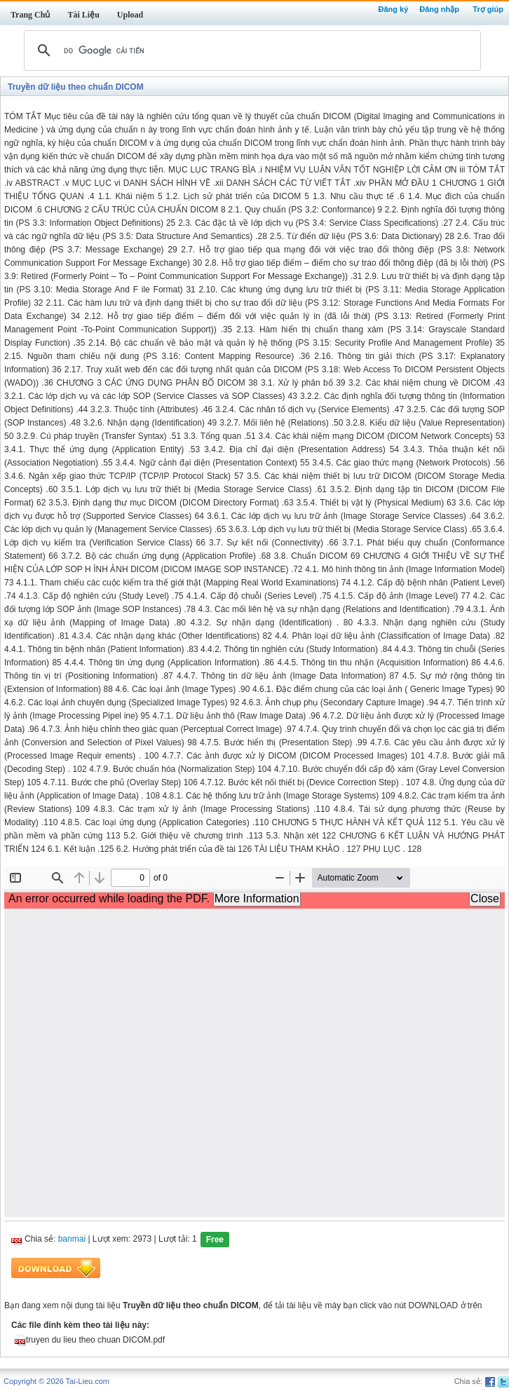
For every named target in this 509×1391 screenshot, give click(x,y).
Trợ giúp (488, 9)
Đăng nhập (439, 9)
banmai (72, 1239)
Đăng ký (393, 9)
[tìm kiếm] (250, 50)
